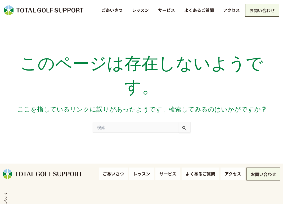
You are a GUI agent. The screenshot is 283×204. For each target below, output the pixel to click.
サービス (165, 10)
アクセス (230, 10)
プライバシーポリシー (18, 195)
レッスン (139, 10)
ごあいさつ (111, 10)
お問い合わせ (261, 11)
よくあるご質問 (198, 10)
